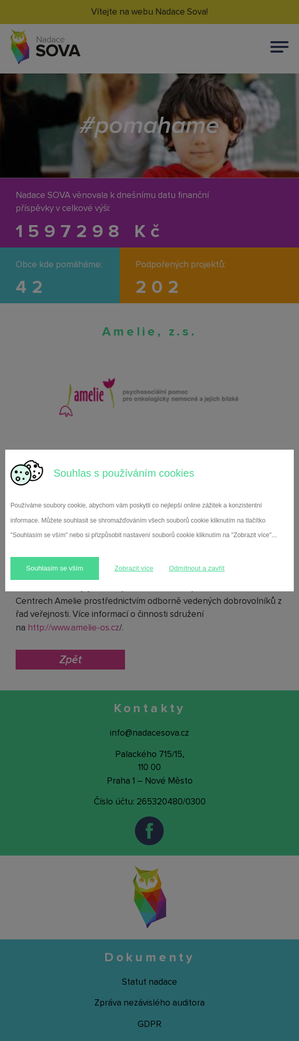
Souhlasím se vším (54, 568)
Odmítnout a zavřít (197, 568)
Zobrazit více (134, 568)
